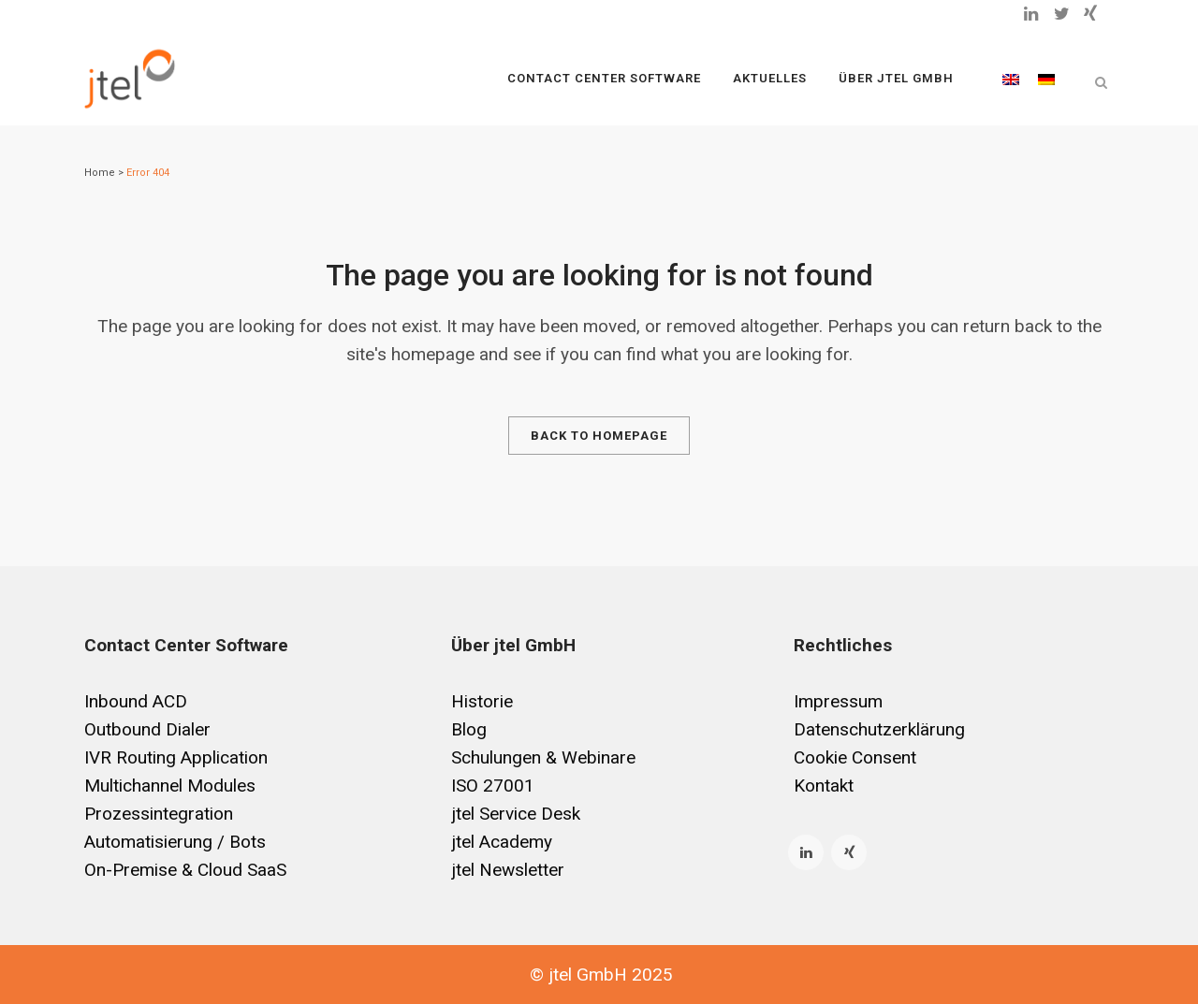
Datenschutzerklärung (879, 729)
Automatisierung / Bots (175, 841)
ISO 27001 (492, 785)
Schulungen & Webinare (543, 757)
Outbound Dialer (147, 729)
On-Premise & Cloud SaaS (185, 869)
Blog (469, 729)
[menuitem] (1011, 79)
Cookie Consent (855, 757)
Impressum (838, 701)
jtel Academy (501, 841)
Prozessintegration (158, 813)
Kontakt (824, 785)
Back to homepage (599, 436)
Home (99, 173)
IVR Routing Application (176, 757)
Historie (482, 701)
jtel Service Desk (515, 813)
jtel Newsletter (507, 869)
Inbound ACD (135, 701)
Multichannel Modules (170, 785)
